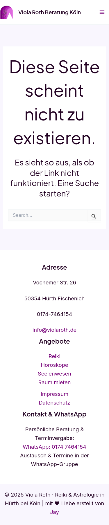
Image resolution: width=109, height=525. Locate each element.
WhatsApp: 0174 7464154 (54, 446)
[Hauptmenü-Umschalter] (102, 12)
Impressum (54, 394)
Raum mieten (54, 382)
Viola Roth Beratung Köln (49, 12)
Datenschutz (54, 402)
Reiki (54, 356)
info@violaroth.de (55, 329)
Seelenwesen (54, 373)
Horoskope (54, 365)
